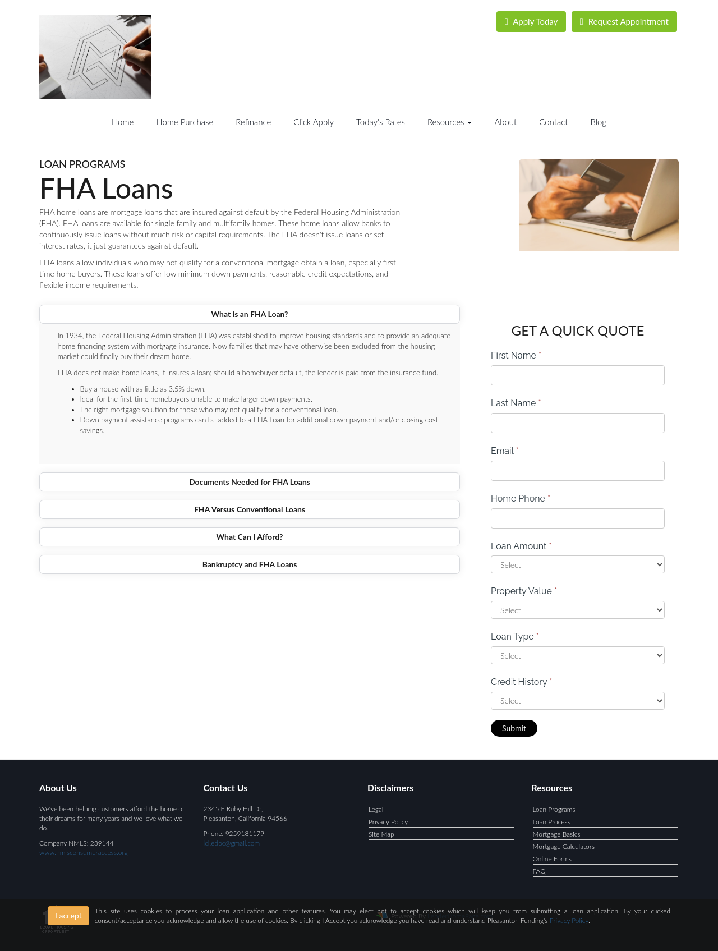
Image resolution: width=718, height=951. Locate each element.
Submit (514, 728)
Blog (598, 122)
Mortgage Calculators (564, 846)
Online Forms (552, 858)
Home (123, 122)
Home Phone (520, 498)
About (505, 122)
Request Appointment (624, 21)
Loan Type (515, 636)
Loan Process (551, 821)
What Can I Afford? (249, 536)
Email (505, 450)
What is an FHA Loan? (249, 314)
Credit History (521, 682)
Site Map (381, 834)
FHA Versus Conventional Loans (249, 509)
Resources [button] (449, 122)
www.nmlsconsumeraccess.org (83, 852)
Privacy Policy (388, 821)
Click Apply (313, 122)
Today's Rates (380, 122)
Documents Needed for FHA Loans (249, 481)
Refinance (253, 122)
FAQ (539, 871)
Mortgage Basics (557, 834)
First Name (516, 355)
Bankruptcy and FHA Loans (249, 564)
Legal (376, 809)
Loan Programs (554, 809)
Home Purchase (184, 122)
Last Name (516, 403)
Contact (553, 122)
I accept (68, 915)
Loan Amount (521, 546)
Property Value (524, 591)
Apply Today (531, 21)
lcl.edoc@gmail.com (232, 843)
